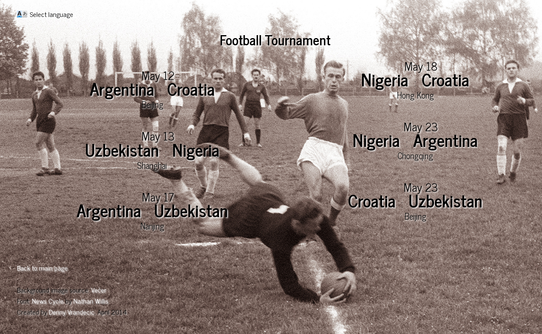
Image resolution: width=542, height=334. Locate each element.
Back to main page (42, 267)
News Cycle (48, 300)
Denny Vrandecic (71, 311)
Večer (98, 289)
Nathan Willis (90, 300)
